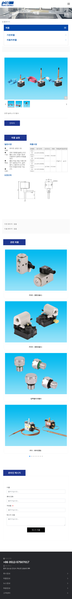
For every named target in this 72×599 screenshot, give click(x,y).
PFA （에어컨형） (36, 450)
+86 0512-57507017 (16, 562)
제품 (36, 13)
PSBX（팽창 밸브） (36, 295)
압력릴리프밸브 (36, 399)
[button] (29, 456)
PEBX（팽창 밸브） (36, 347)
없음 (15, 224)
